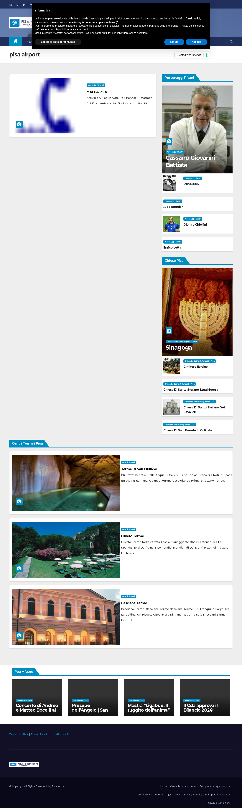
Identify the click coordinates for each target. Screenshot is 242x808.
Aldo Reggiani (173, 207)
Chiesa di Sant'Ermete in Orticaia (187, 430)
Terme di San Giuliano (139, 469)
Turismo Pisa (18, 734)
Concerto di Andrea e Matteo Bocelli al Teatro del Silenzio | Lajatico (37, 712)
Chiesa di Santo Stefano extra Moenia (190, 389)
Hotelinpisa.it (59, 734)
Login (178, 794)
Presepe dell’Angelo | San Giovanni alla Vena (91, 710)
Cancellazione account (183, 786)
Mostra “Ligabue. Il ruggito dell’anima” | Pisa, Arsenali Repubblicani (149, 712)
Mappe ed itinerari (96, 85)
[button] (231, 41)
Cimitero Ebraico (195, 366)
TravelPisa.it (39, 734)
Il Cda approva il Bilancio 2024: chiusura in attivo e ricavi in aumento (203, 712)
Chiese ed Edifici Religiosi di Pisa (182, 342)
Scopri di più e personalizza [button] (58, 41)
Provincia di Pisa (24, 701)
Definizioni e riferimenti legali (154, 794)
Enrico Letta (172, 247)
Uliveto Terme (132, 536)
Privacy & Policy (193, 794)
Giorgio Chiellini (195, 224)
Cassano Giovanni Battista (190, 161)
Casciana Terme (134, 603)
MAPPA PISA (97, 92)
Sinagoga (179, 347)
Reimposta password (217, 794)
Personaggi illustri (175, 152)
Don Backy (191, 184)
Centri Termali (128, 462)
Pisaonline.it (59, 786)
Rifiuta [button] (174, 41)
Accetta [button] (196, 41)
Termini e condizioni (218, 803)
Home (163, 786)
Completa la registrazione (215, 786)
